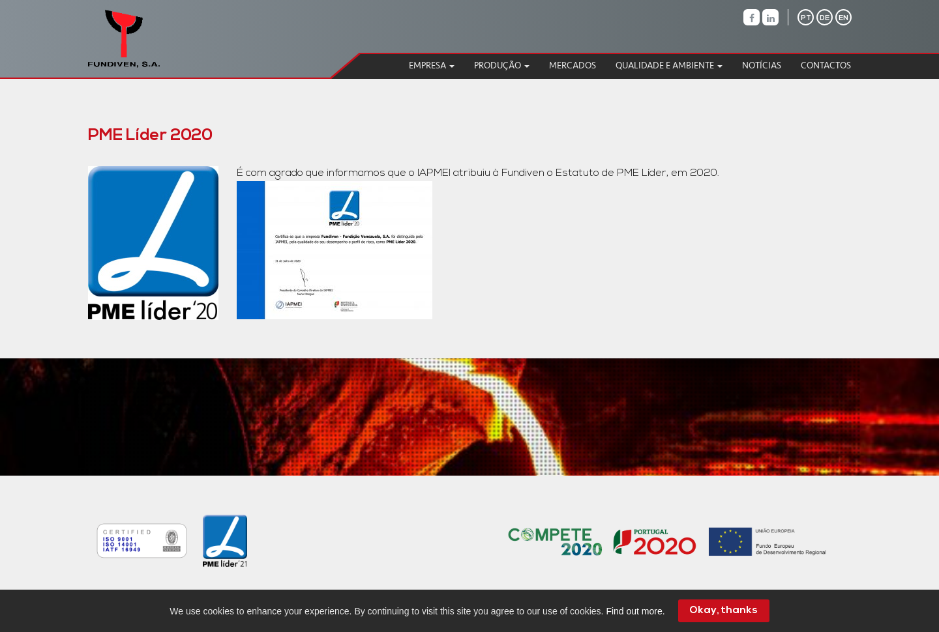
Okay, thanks (723, 610)
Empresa (432, 65)
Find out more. (635, 611)
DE (824, 18)
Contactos (826, 65)
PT (806, 18)
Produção (501, 65)
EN (843, 18)
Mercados (572, 65)
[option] (131, 541)
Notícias (761, 65)
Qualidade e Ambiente (669, 65)
